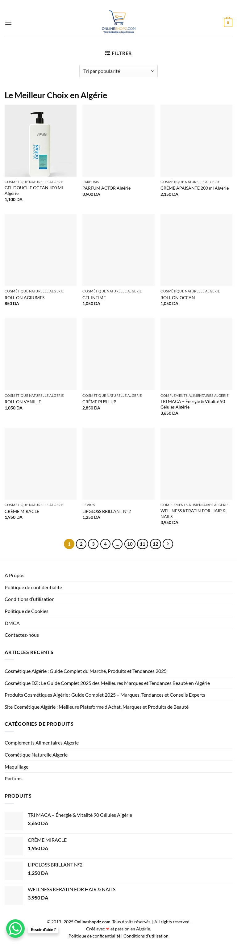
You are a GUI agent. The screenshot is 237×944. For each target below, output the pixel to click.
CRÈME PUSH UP (99, 401)
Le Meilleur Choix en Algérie (56, 95)
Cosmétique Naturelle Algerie (36, 754)
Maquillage (16, 767)
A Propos (14, 575)
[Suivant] (168, 544)
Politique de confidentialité (33, 587)
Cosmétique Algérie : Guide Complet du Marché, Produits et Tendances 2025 (86, 671)
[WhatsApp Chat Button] (15, 928)
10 (130, 544)
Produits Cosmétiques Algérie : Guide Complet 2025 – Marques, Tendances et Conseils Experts (105, 695)
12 (155, 544)
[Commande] (118, 71)
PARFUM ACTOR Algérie (106, 188)
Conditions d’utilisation (30, 599)
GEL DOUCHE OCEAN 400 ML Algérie (34, 190)
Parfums (14, 778)
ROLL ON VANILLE (23, 401)
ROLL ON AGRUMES (24, 297)
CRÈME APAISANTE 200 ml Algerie (194, 188)
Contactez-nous (22, 635)
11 (142, 544)
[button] (8, 22)
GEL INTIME (94, 297)
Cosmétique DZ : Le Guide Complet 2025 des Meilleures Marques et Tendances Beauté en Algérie (107, 683)
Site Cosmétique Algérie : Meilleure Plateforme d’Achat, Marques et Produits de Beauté (97, 707)
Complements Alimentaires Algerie (42, 742)
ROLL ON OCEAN (177, 297)
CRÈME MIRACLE (22, 511)
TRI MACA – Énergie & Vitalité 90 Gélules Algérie (192, 404)
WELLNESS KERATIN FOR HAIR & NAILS (193, 513)
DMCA (12, 623)
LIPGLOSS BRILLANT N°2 (106, 511)
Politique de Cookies (26, 611)
